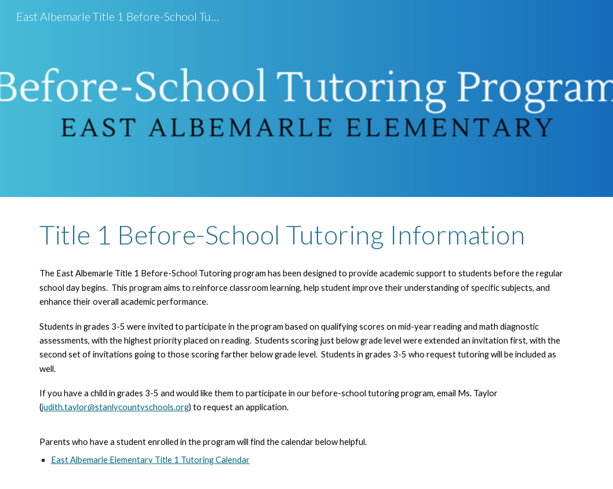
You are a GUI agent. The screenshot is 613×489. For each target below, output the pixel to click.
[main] (306, 234)
